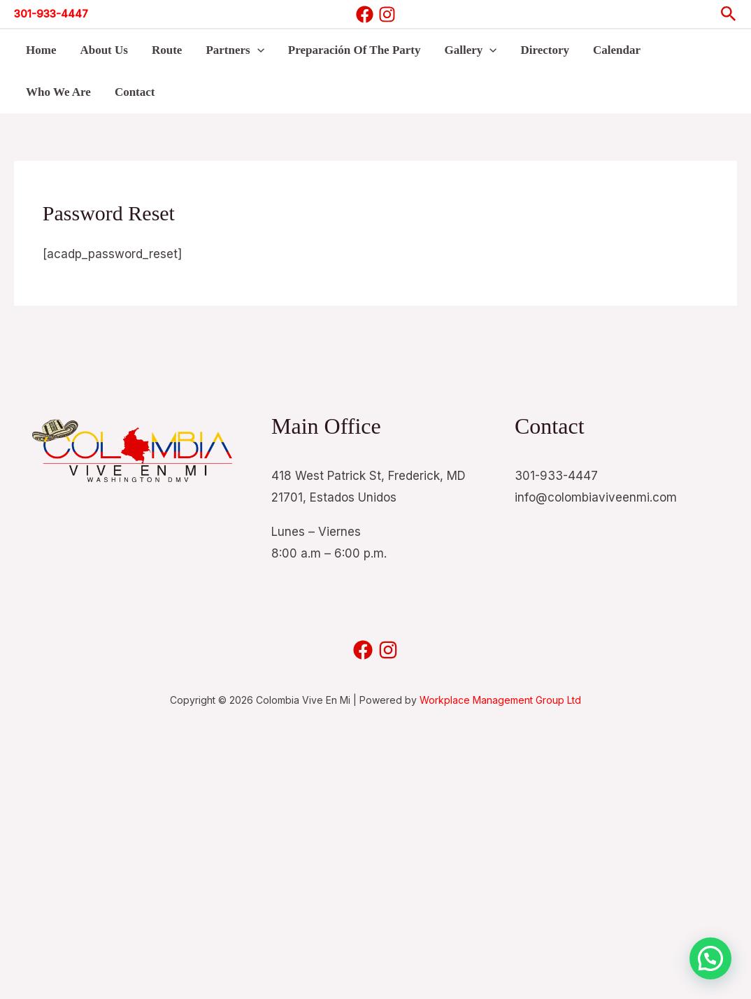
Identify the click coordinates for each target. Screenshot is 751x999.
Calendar (617, 50)
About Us (104, 50)
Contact (135, 92)
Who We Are (58, 92)
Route (167, 50)
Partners (235, 50)
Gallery (471, 50)
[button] (728, 14)
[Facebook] (364, 14)
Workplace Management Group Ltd (500, 700)
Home (41, 50)
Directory (544, 50)
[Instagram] (387, 14)
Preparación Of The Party (354, 50)
